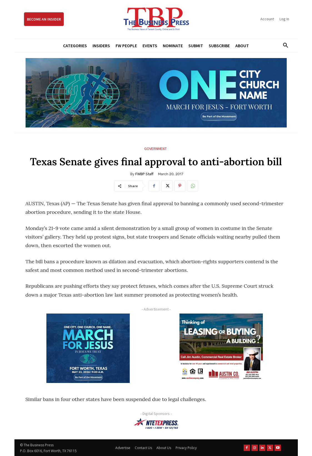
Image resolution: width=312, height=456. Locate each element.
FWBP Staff (144, 174)
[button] (283, 45)
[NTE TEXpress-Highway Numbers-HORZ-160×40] (156, 423)
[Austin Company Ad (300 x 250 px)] (221, 348)
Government (155, 149)
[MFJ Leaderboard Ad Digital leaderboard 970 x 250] (156, 92)
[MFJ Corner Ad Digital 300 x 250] (88, 348)
